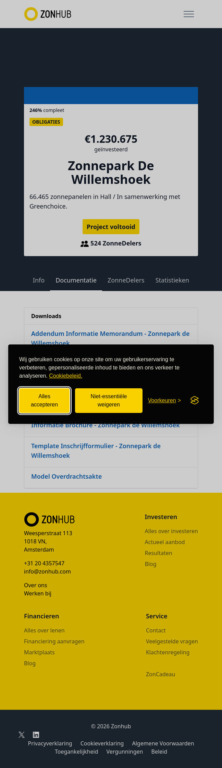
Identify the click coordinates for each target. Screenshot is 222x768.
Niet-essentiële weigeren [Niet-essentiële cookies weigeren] (109, 400)
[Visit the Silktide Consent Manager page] (194, 400)
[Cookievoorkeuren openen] (164, 400)
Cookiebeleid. (65, 376)
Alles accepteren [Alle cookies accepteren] (44, 400)
